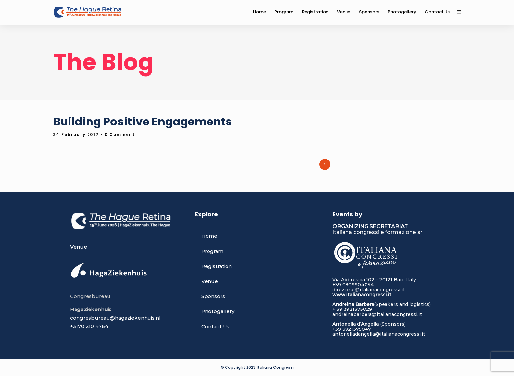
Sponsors (213, 296)
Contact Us (215, 326)
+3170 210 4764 (89, 326)
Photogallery (217, 311)
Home (209, 236)
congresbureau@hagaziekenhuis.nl (115, 318)
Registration (216, 266)
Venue (209, 281)
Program (212, 251)
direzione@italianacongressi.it (368, 289)
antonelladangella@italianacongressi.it (378, 334)
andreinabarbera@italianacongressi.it (377, 314)
